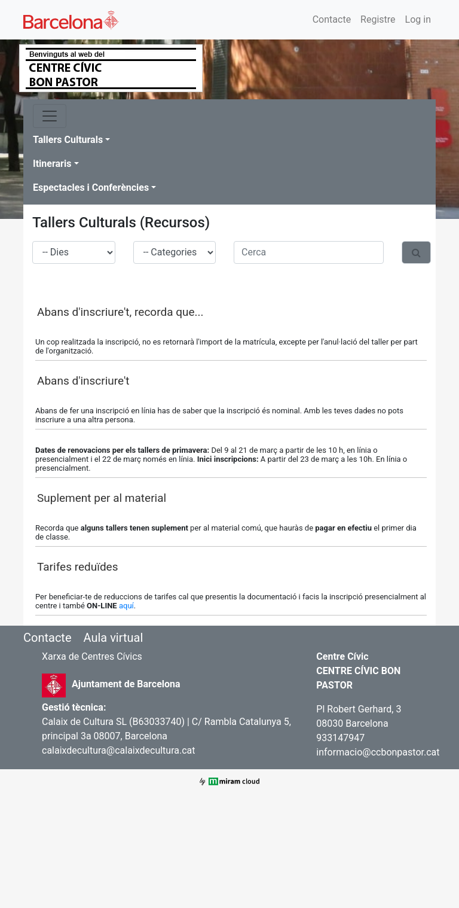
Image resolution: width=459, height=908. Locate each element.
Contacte (332, 19)
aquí (126, 605)
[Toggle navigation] (49, 116)
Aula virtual (113, 637)
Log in (418, 19)
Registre (377, 19)
